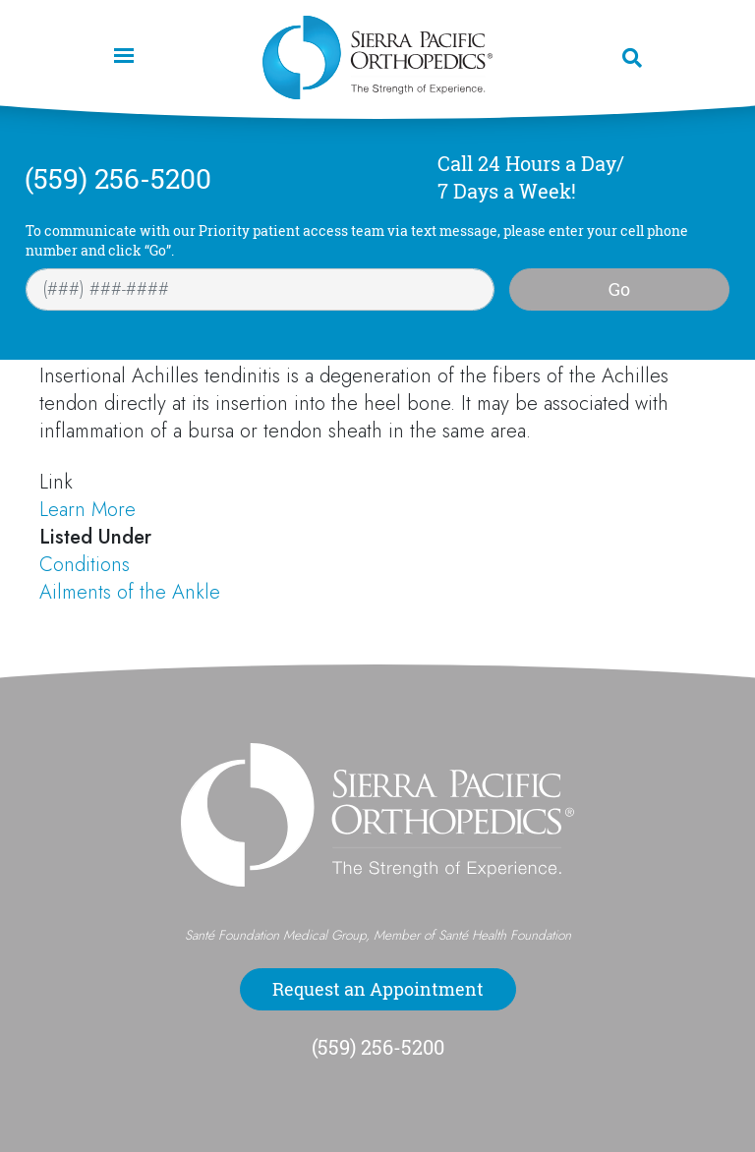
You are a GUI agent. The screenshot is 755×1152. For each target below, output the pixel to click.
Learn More (87, 509)
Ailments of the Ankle (129, 592)
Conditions (84, 564)
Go (619, 289)
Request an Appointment (378, 989)
